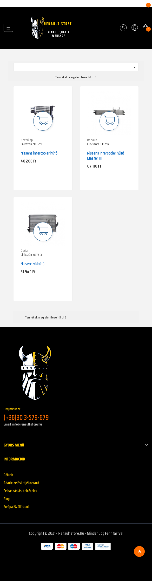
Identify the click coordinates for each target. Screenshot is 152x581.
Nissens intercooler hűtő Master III (105, 156)
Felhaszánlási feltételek (20, 491)
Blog (7, 499)
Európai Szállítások (16, 507)
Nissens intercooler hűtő (39, 153)
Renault (92, 139)
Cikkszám (27, 144)
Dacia (24, 250)
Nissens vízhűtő (33, 263)
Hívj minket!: (76, 414)
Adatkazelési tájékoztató (21, 483)
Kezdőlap (27, 139)
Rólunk (8, 475)
